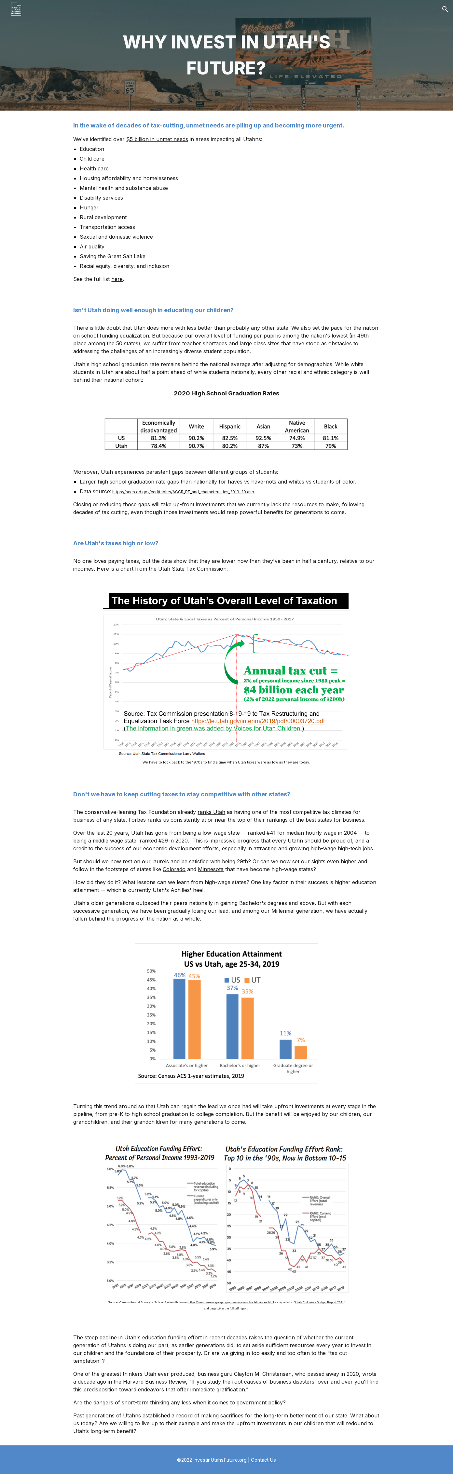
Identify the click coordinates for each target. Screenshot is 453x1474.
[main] (226, 55)
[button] (445, 9)
